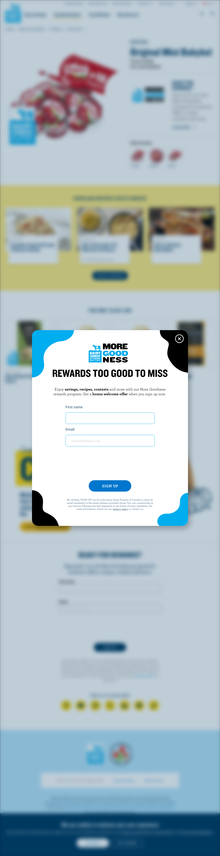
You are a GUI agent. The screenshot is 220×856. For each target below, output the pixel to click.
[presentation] (110, 465)
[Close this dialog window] (179, 338)
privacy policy (120, 508)
